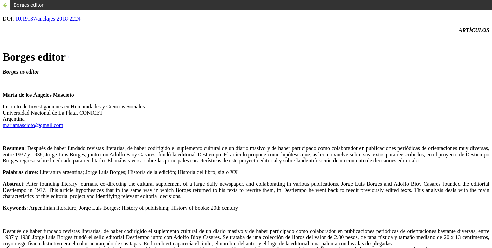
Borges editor (29, 5)
